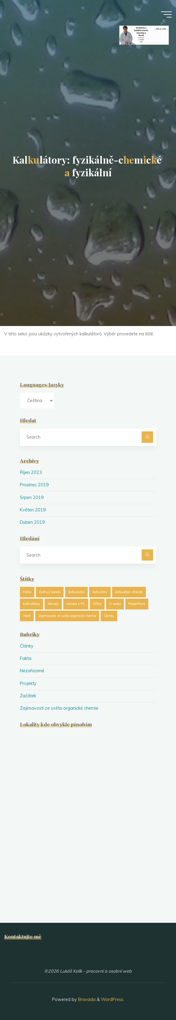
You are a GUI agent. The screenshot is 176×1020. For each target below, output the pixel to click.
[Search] (147, 437)
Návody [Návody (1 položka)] (53, 604)
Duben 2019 (32, 522)
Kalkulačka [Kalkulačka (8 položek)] (76, 592)
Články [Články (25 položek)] (109, 616)
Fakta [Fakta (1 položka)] (27, 592)
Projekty (28, 683)
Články (26, 646)
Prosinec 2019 (34, 485)
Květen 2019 (33, 510)
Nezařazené (32, 670)
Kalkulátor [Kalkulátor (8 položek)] (100, 592)
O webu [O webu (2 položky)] (115, 604)
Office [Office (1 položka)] (97, 604)
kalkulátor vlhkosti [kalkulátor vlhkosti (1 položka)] (129, 592)
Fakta (25, 658)
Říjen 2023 (31, 472)
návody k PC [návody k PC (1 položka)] (75, 604)
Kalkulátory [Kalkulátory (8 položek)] (31, 604)
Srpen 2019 (32, 497)
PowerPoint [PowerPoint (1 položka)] (136, 604)
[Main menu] (166, 14)
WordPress (112, 999)
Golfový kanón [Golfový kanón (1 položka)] (50, 592)
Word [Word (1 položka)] (27, 616)
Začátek (28, 696)
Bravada (86, 999)
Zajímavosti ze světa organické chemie (59, 708)
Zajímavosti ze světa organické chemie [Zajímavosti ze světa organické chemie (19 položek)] (67, 616)
